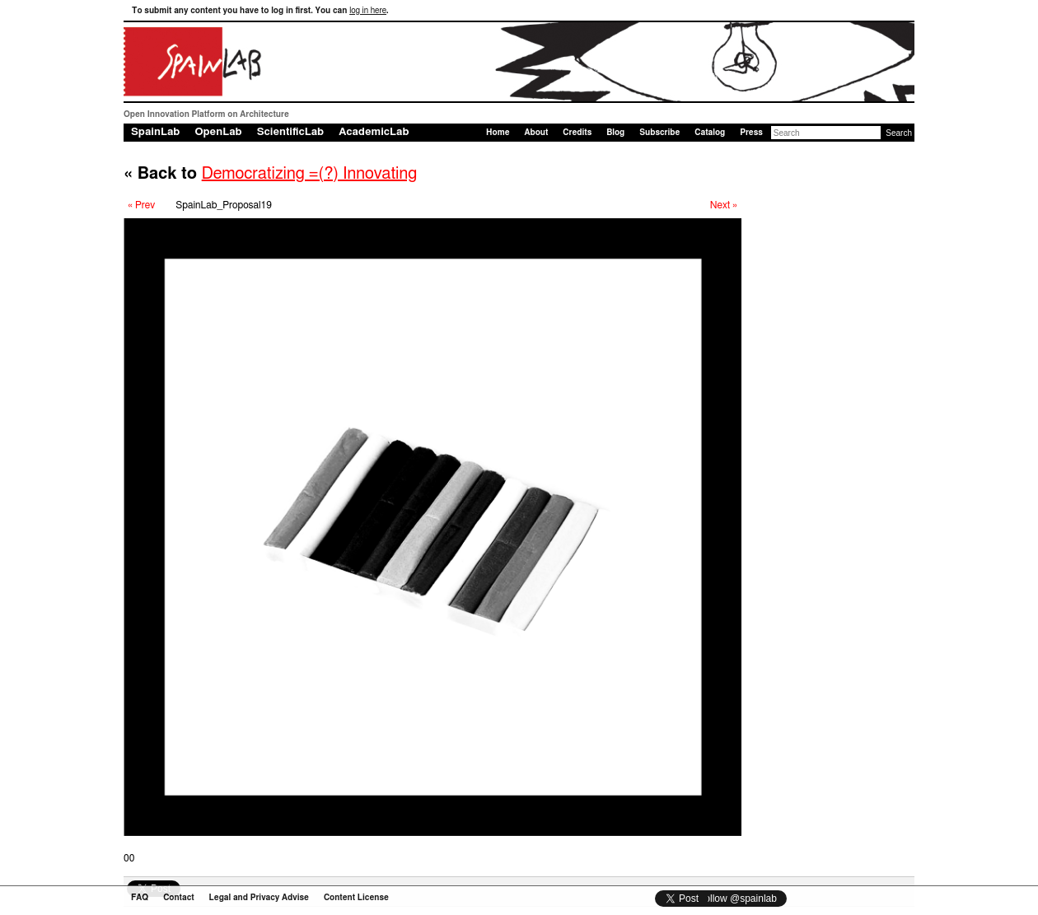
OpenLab (217, 132)
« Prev (141, 205)
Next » (723, 205)
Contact (178, 898)
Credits (577, 132)
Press (751, 132)
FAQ (139, 898)
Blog (615, 132)
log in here (367, 11)
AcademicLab (374, 132)
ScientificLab (291, 132)
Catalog (709, 132)
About (536, 132)
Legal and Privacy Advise (259, 898)
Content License (356, 898)
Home (497, 132)
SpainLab (155, 132)
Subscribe (659, 132)
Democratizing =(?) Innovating (310, 174)
